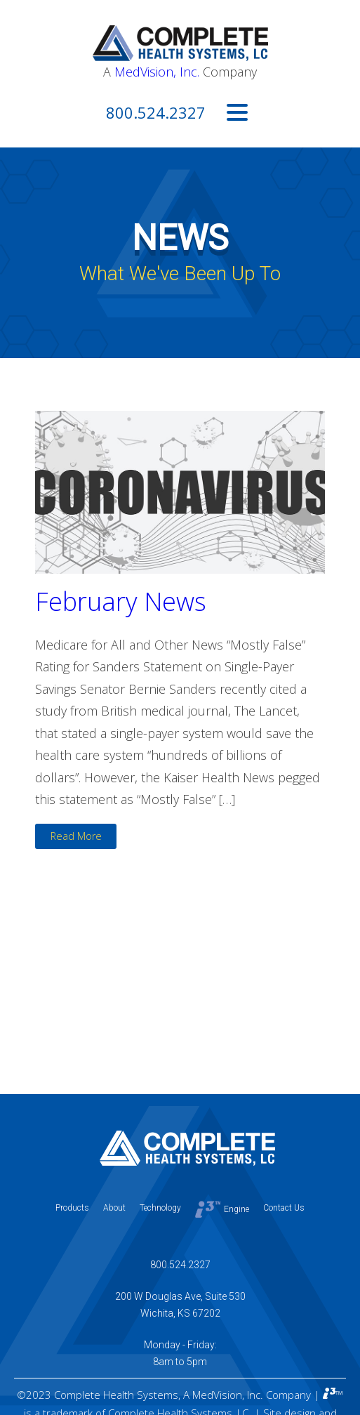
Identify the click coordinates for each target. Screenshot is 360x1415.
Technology (160, 1208)
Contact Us (284, 1208)
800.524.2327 (156, 112)
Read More (76, 836)
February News (120, 601)
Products (72, 1208)
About (114, 1208)
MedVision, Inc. (156, 71)
